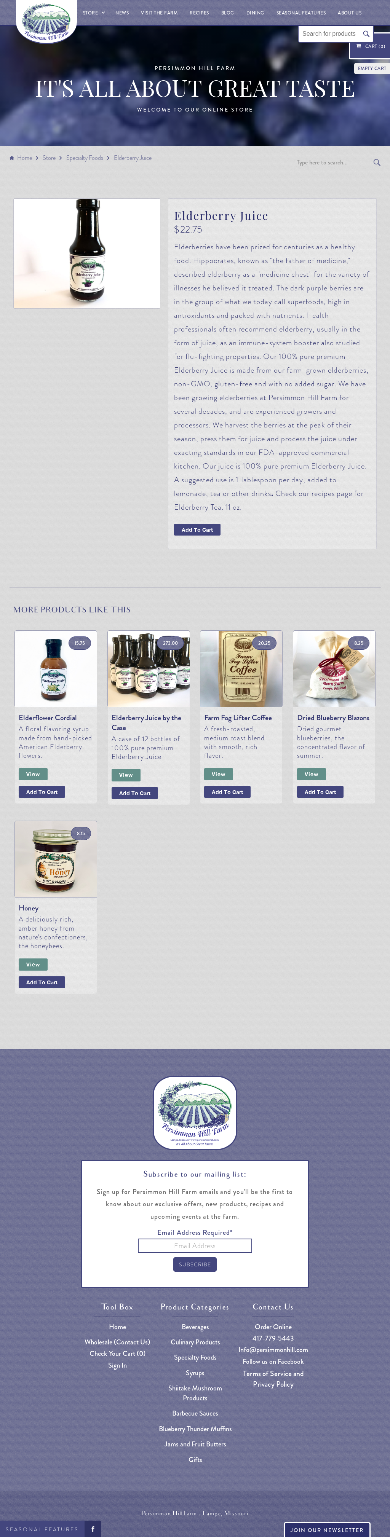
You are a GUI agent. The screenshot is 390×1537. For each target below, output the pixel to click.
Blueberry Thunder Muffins (195, 1429)
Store (49, 157)
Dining (255, 13)
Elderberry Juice (133, 157)
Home (24, 157)
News (122, 13)
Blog (227, 13)
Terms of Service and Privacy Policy (273, 1378)
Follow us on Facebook (273, 1361)
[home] (46, 22)
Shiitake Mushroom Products (195, 1393)
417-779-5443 (273, 1338)
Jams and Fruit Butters (195, 1444)
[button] (93, 12)
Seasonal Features (42, 1529)
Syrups (195, 1373)
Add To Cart (197, 529)
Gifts (195, 1460)
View (33, 774)
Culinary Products (195, 1342)
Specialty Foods (84, 157)
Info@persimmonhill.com (273, 1350)
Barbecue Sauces (195, 1413)
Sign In (117, 1365)
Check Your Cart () (117, 1353)
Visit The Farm (159, 13)
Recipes (199, 13)
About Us (349, 13)
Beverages (195, 1327)
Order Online (273, 1327)
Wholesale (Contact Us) (117, 1342)
